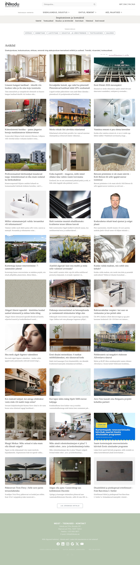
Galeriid (38, 21)
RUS (133, 4)
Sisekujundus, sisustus (49, 549)
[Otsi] (94, 4)
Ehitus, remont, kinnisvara (74, 549)
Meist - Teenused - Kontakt (70, 523)
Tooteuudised (48, 21)
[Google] (72, 543)
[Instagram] (67, 543)
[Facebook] (58, 543)
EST (120, 4)
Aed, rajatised (94, 549)
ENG (125, 4)
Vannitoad (40, 33)
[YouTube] (82, 543)
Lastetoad (53, 33)
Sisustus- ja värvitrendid (64, 21)
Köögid (28, 33)
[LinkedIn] (62, 543)
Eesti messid (99, 21)
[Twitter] (77, 543)
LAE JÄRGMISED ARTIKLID (70, 506)
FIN (129, 4)
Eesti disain (79, 21)
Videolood (89, 21)
